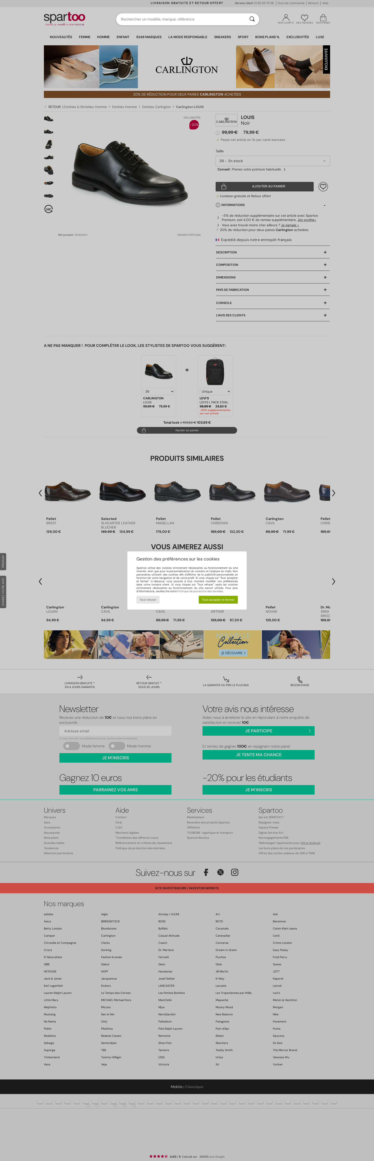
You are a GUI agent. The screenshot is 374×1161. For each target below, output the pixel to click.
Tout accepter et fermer (218, 599)
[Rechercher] (252, 19)
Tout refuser (148, 599)
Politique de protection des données (200, 591)
